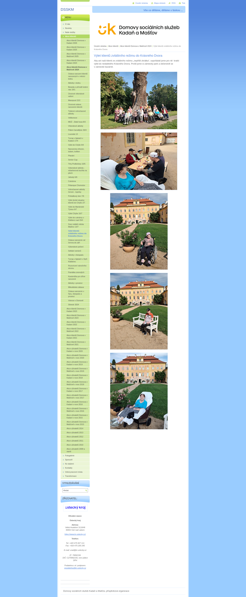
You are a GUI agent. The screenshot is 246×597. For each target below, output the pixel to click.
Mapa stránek (159, 3)
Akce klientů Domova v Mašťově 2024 (136, 46)
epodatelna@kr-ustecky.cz (75, 568)
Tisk (183, 3)
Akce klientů (113, 46)
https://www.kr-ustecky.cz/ (75, 534)
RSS (173, 3)
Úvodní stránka (100, 46)
